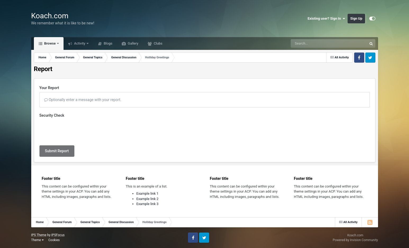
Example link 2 (147, 199)
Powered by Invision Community (355, 240)
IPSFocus (58, 235)
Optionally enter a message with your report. (83, 100)
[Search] (315, 43)
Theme (37, 240)
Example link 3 (147, 204)
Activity (79, 43)
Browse (50, 43)
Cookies (54, 240)
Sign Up (356, 18)
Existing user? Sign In (326, 18)
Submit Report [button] (57, 151)
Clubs (157, 43)
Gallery (132, 43)
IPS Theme (39, 235)
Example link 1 (147, 193)
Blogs (107, 43)
